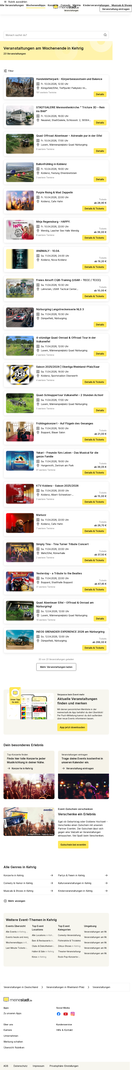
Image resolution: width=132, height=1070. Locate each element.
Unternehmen (11, 1035)
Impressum (38, 1065)
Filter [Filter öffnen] (9, 71)
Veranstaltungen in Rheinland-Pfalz (62, 987)
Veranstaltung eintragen (78, 768)
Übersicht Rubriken (14, 1047)
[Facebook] (58, 1014)
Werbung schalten (13, 1041)
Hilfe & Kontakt (64, 1029)
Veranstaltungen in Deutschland (21, 987)
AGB (6, 1065)
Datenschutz (20, 1065)
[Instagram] (72, 1014)
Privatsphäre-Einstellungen (64, 1065)
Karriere (8, 1029)
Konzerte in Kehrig (20, 768)
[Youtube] (65, 1014)
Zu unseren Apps (13, 1013)
